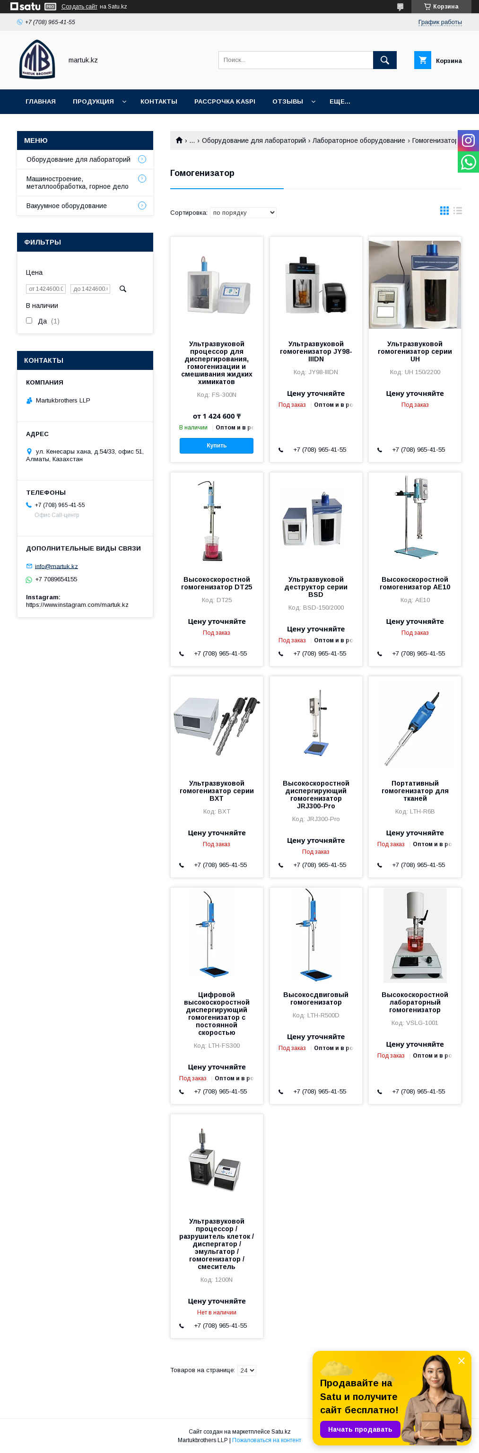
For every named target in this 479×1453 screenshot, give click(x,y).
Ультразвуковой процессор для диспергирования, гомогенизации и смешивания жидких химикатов (217, 362)
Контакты (158, 101)
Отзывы (287, 101)
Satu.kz (281, 1431)
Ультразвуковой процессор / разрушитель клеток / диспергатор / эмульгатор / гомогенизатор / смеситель (216, 1243)
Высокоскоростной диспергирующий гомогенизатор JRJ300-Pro (316, 794)
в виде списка (457, 212)
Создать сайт (79, 6)
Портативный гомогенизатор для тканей (415, 790)
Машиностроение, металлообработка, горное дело (77, 182)
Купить (217, 445)
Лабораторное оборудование (359, 140)
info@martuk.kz (56, 565)
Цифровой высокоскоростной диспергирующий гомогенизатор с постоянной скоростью (217, 1013)
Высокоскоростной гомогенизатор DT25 (216, 583)
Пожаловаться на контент (266, 1440)
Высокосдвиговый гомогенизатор (315, 998)
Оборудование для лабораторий (254, 140)
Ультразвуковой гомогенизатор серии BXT (217, 790)
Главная (41, 101)
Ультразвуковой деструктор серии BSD (316, 587)
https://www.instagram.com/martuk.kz (77, 604)
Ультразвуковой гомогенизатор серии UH (415, 351)
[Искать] (385, 60)
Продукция (93, 101)
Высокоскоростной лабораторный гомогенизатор (415, 1002)
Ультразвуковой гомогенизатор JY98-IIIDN (316, 351)
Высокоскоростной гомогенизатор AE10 (415, 583)
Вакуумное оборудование (66, 206)
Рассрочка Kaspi (224, 101)
